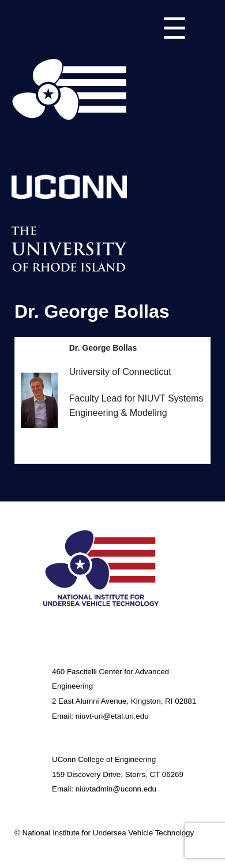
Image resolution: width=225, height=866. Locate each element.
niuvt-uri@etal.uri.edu (112, 716)
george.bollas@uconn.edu (123, 439)
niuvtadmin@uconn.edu (116, 789)
